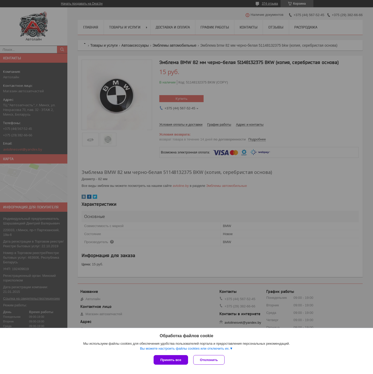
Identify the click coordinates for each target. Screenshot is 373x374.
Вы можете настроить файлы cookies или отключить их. (184, 348)
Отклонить (209, 360)
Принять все (170, 360)
